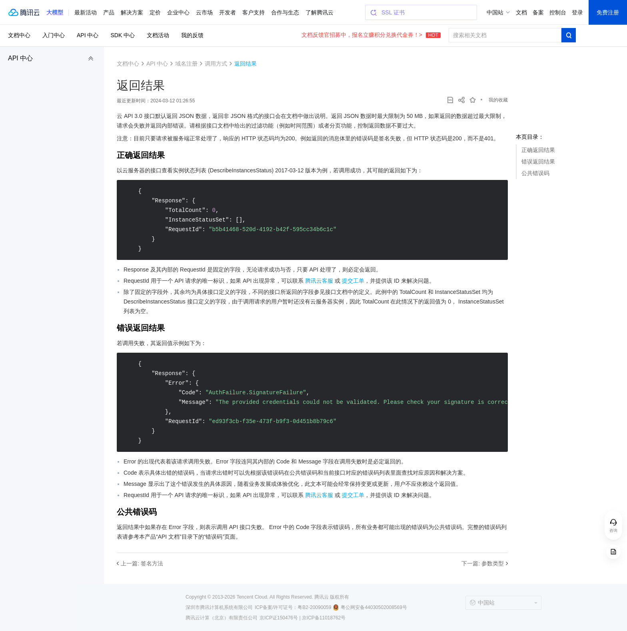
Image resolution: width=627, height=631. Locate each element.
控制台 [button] (557, 12)
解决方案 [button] (132, 12)
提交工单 (353, 281)
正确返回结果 (538, 150)
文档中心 (19, 35)
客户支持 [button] (253, 12)
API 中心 (20, 58)
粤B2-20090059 (314, 607)
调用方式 (216, 63)
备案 (538, 12)
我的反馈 (192, 35)
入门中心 (53, 35)
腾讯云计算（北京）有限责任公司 (222, 618)
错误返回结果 (538, 161)
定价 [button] (155, 12)
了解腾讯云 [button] (319, 12)
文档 (521, 12)
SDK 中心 (122, 35)
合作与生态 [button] (285, 12)
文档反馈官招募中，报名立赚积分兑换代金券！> (371, 35)
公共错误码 (535, 173)
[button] (54, 12)
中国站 (495, 12)
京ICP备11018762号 (323, 618)
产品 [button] (108, 12)
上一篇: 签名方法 (142, 563)
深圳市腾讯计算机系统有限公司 (219, 607)
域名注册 (186, 63)
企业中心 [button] (178, 12)
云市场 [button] (204, 12)
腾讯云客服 (319, 281)
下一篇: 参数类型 (482, 563)
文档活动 (158, 35)
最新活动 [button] (85, 12)
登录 (577, 12)
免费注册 (608, 12)
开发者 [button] (227, 12)
